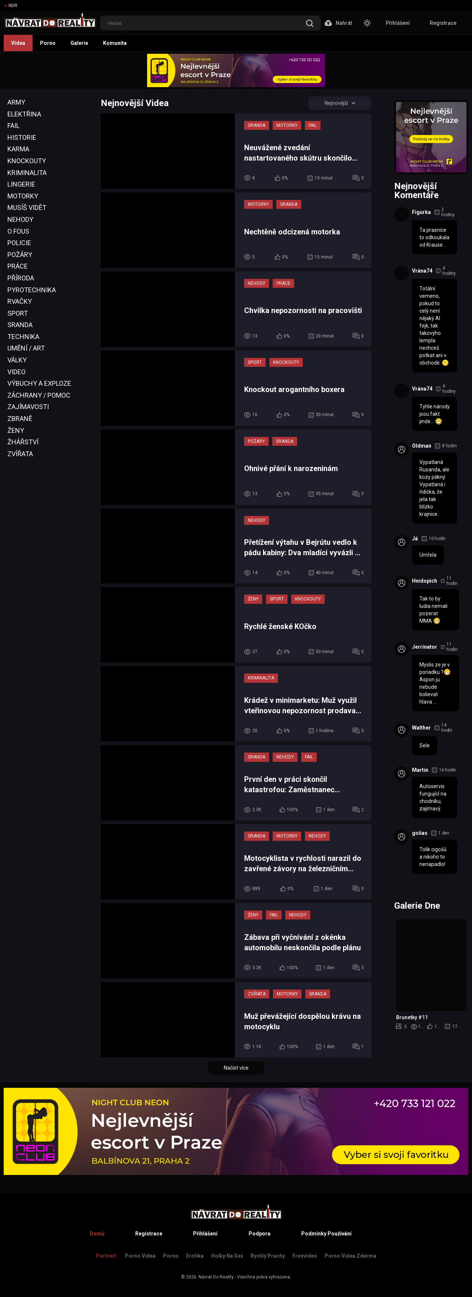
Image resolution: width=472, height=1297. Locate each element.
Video (16, 372)
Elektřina (24, 114)
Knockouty (26, 161)
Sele (424, 745)
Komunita (115, 43)
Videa (18, 43)
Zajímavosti (28, 407)
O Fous (18, 231)
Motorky (22, 196)
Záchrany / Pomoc (38, 395)
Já (415, 538)
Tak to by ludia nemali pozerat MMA (433, 610)
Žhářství (23, 442)
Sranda (20, 325)
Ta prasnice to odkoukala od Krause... (434, 237)
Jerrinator (424, 647)
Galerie (79, 43)
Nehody (20, 219)
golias (420, 833)
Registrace (443, 23)
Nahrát (338, 23)
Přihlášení (398, 23)
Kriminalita (27, 173)
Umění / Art (26, 348)
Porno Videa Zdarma (350, 1256)
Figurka (421, 212)
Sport (17, 313)
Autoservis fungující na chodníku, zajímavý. (432, 797)
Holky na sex (227, 1256)
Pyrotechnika (31, 290)
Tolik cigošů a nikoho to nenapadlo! (432, 856)
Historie (21, 137)
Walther (421, 728)
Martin (420, 770)
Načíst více (236, 1068)
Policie (19, 243)
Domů (97, 1234)
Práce (17, 266)
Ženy (15, 430)
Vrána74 (422, 271)
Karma (18, 149)
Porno (48, 43)
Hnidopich (424, 581)
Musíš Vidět (26, 207)
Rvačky (19, 301)
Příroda (20, 278)
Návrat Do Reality (216, 1277)
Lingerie (21, 184)
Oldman (421, 446)
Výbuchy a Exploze (39, 383)
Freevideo (304, 1256)
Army (16, 102)
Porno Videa (140, 1256)
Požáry (19, 255)
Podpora (259, 1234)
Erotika (195, 1256)
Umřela (427, 555)
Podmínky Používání (326, 1234)
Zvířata (20, 454)
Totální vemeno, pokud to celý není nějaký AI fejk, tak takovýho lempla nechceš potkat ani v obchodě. (434, 326)
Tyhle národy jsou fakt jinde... (434, 414)
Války (17, 360)
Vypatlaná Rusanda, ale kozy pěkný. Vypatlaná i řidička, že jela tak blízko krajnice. (434, 488)
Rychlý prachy (267, 1256)
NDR (10, 5)
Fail (13, 125)
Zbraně (19, 418)
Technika (23, 336)
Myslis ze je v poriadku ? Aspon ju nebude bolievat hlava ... (435, 683)
